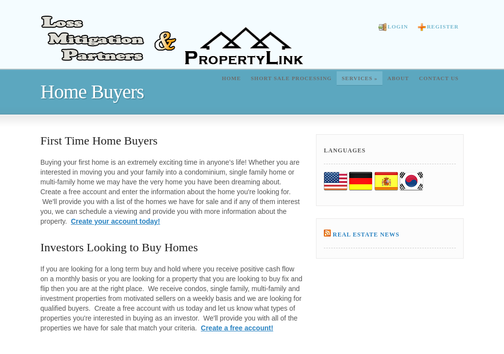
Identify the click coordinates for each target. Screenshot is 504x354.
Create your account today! (115, 221)
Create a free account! (237, 328)
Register (438, 27)
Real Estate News (366, 234)
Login (393, 27)
